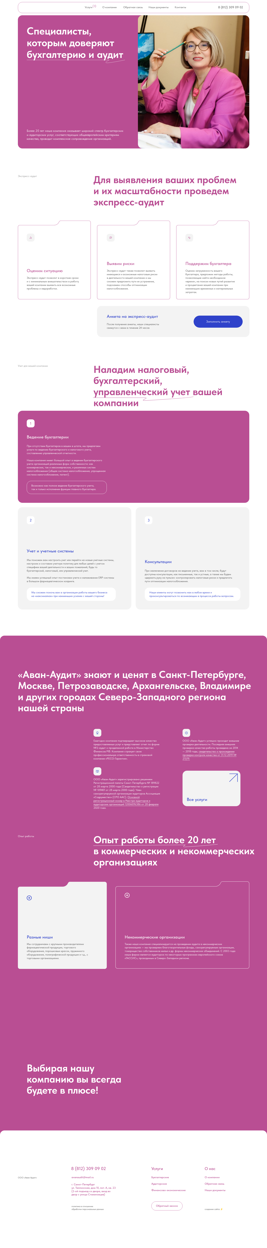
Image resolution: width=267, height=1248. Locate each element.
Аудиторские (159, 1183)
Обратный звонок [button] (167, 1205)
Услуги (88, 7)
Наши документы (158, 7)
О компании (109, 7)
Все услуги (197, 799)
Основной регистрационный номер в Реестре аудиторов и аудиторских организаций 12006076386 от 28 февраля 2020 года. (126, 802)
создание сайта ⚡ (214, 1209)
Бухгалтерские (160, 1177)
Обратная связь (133, 7)
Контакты (180, 7)
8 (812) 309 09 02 (230, 7)
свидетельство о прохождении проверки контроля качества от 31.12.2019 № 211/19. (210, 755)
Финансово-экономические (168, 1190)
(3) (94, 6)
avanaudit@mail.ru (83, 1177)
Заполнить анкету (218, 321)
